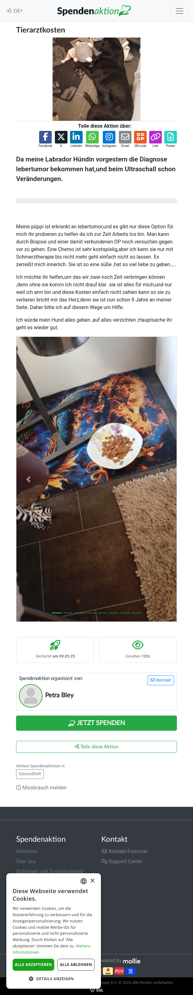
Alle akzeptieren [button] (33, 964)
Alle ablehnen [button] (76, 964)
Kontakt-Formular (124, 851)
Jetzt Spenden (96, 723)
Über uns (26, 861)
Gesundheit (30, 774)
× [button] (92, 881)
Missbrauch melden (41, 788)
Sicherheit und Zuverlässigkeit (49, 872)
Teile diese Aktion (97, 746)
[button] (45, 139)
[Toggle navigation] (179, 11)
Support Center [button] (122, 861)
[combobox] (83, 881)
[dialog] (53, 931)
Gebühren (27, 851)
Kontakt (160, 680)
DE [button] (17, 11)
